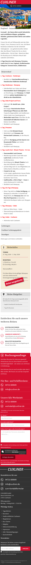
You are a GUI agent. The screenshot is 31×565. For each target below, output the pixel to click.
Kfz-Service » (20, 338)
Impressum (6, 529)
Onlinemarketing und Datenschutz (13, 562)
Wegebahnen (7, 519)
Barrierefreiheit (7, 535)
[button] (3, 562)
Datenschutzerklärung (6, 447)
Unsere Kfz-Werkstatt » (13, 334)
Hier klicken (15, 452)
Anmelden (25, 548)
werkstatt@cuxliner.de (14, 406)
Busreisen (6, 514)
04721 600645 (17, 6)
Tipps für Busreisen (9, 308)
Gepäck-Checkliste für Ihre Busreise (13, 304)
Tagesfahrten (7, 511)
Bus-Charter (6, 521)
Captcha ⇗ (22, 453)
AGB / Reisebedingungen (10, 532)
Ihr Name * (15, 417)
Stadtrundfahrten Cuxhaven (11, 516)
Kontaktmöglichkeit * (15, 424)
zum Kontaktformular (14, 488)
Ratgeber (5, 524)
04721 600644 (10, 401)
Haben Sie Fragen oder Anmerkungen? (15, 435)
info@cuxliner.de (12, 389)
